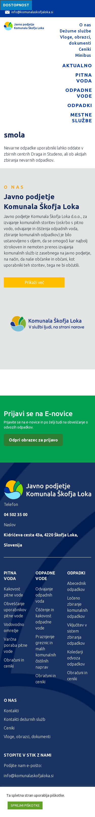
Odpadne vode (78, 93)
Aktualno (77, 65)
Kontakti (11, 710)
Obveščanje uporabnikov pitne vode (15, 609)
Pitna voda (83, 77)
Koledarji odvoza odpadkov (76, 658)
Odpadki (79, 105)
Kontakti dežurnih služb (24, 719)
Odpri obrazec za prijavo (33, 440)
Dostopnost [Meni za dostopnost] (16, 5)
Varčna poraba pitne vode (15, 645)
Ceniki (85, 49)
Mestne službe (81, 117)
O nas (85, 25)
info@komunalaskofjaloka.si (29, 12)
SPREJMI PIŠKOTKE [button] (25, 805)
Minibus (83, 55)
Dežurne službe (75, 31)
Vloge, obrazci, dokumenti (27, 736)
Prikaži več (34, 282)
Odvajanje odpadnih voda (44, 595)
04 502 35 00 (15, 514)
